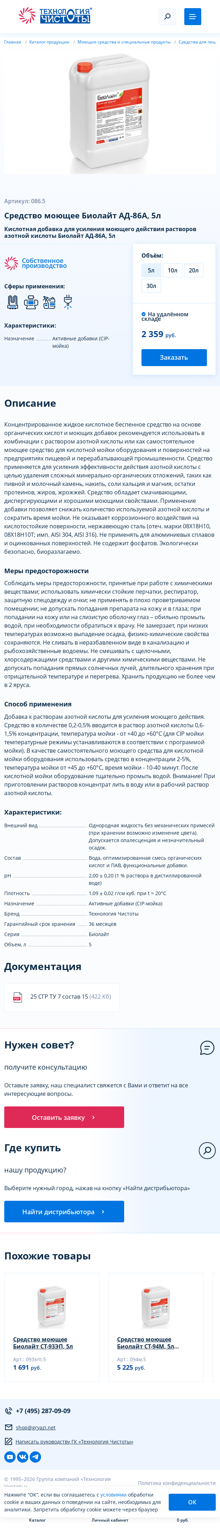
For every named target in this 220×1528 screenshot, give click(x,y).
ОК (192, 1502)
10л (173, 270)
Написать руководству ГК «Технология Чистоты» (68, 1443)
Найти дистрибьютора (64, 1213)
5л (151, 270)
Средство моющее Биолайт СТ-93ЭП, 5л (43, 1345)
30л (151, 286)
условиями (114, 1494)
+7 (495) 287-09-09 (37, 1413)
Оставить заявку (64, 1117)
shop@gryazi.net (30, 1429)
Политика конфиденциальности (177, 1485)
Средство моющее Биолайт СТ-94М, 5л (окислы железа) (145, 1345)
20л (194, 270)
